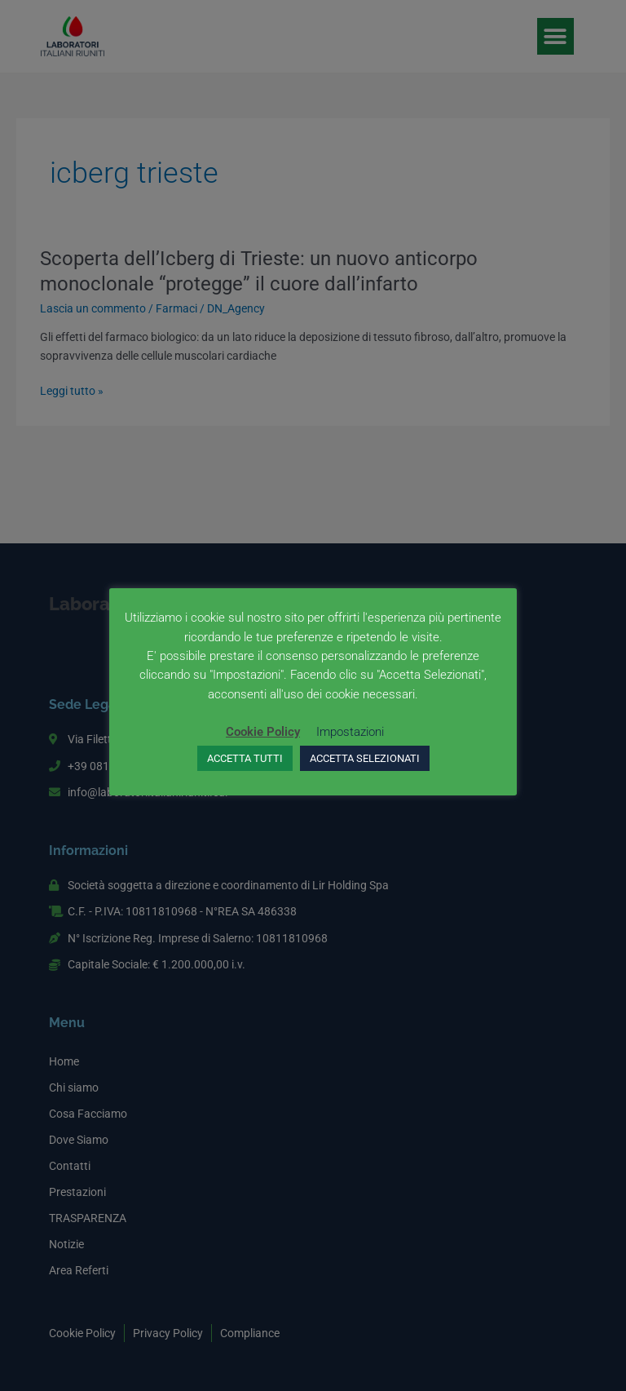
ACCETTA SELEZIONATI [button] (365, 758)
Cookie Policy (263, 731)
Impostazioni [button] (350, 731)
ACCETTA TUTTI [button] (245, 758)
